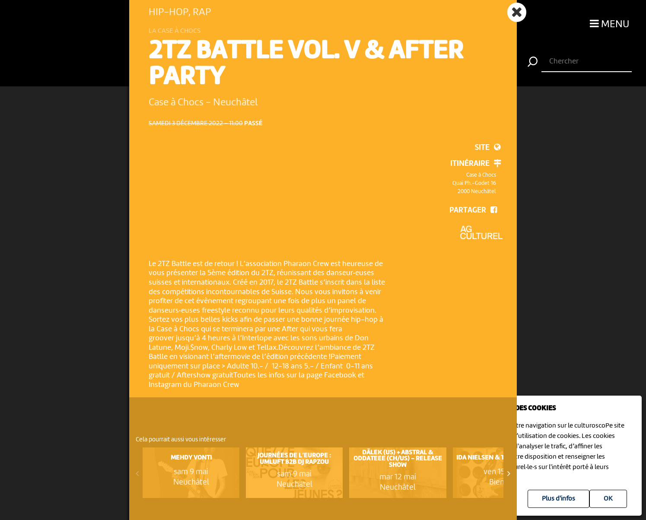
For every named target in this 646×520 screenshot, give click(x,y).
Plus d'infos (558, 498)
